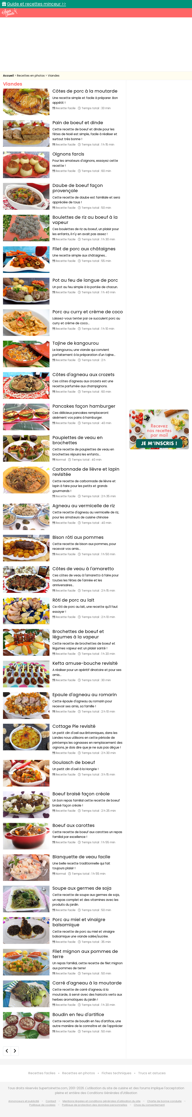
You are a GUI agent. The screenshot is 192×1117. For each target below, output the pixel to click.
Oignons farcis (68, 154)
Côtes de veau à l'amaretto (83, 569)
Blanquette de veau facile (81, 857)
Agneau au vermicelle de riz (83, 506)
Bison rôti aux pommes (77, 537)
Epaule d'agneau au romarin (84, 695)
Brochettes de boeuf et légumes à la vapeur (78, 634)
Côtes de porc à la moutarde (84, 91)
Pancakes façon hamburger (83, 406)
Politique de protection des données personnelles (94, 1105)
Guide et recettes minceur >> (36, 4)
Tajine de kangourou (75, 343)
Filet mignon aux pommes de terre (85, 954)
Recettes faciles (41, 1073)
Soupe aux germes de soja (81, 888)
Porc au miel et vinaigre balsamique (78, 922)
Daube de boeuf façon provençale (77, 188)
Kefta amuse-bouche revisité (85, 663)
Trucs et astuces (152, 1073)
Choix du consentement (149, 1105)
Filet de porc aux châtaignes (83, 249)
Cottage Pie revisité (74, 726)
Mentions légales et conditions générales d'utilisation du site (102, 1101)
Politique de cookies (42, 1105)
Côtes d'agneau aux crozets (83, 374)
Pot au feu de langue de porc (85, 280)
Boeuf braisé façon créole (81, 794)
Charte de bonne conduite (164, 1101)
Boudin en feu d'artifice (78, 1014)
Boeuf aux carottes (73, 825)
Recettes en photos (31, 76)
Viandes (53, 76)
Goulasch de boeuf (73, 762)
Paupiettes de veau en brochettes (77, 440)
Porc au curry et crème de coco (87, 312)
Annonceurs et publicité (23, 1101)
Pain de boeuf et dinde (77, 123)
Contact (51, 1101)
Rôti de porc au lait (73, 600)
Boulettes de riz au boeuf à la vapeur (85, 220)
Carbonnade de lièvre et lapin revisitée (85, 471)
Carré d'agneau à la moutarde (87, 983)
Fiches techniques (116, 1073)
